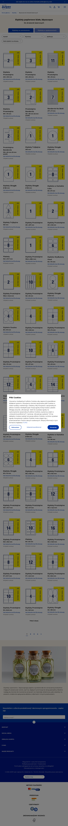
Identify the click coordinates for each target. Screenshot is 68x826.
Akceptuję (53, 427)
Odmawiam (15, 427)
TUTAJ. (25, 422)
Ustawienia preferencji (34, 427)
